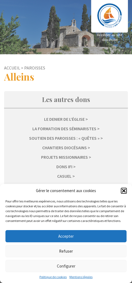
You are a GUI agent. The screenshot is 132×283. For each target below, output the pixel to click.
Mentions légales (81, 277)
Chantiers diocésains (64, 147)
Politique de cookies (53, 277)
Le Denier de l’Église (64, 119)
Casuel (64, 176)
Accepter (66, 236)
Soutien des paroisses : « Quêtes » (64, 138)
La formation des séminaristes (64, 128)
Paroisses (34, 68)
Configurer (66, 266)
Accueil (12, 68)
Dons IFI (64, 166)
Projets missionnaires (64, 157)
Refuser (66, 251)
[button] (124, 190)
